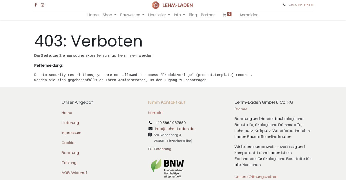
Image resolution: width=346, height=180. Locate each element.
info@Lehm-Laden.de (174, 129)
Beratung (70, 153)
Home (67, 113)
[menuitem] (93, 15)
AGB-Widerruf (74, 173)
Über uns (240, 109)
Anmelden (249, 15)
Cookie (68, 143)
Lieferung (70, 123)
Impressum (71, 133)
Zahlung (69, 163)
